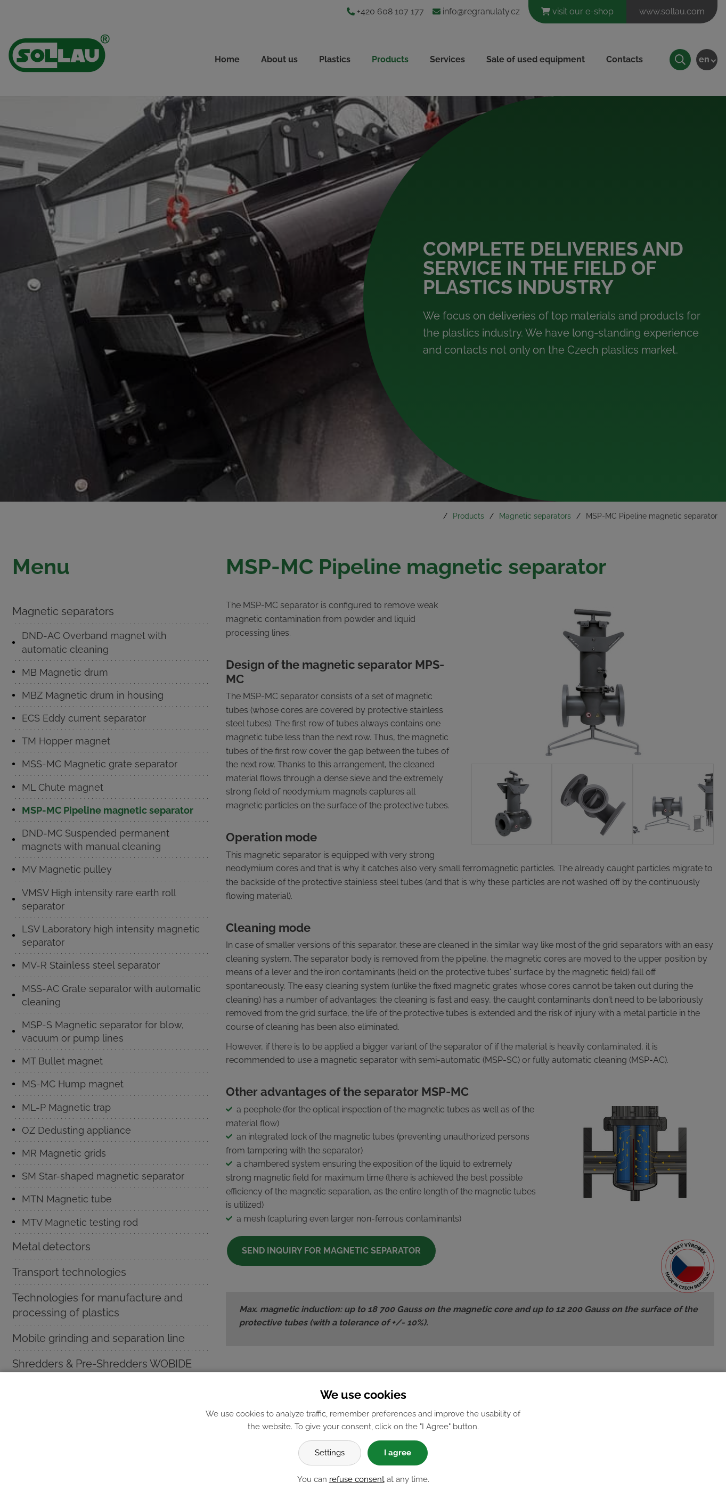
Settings (330, 1452)
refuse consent (357, 1479)
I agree (397, 1452)
